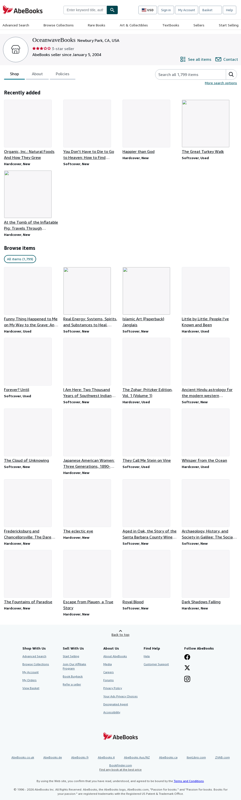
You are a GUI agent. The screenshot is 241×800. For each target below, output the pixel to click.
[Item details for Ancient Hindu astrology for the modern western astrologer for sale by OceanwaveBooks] (209, 368)
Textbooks (170, 25)
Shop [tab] (14, 74)
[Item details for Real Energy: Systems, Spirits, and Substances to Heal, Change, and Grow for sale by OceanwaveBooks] (91, 297)
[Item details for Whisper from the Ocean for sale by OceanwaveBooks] (209, 435)
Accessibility (111, 712)
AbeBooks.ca (168, 757)
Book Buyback (73, 676)
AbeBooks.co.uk (22, 757)
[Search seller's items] (185, 74)
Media (107, 664)
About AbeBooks (115, 656)
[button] (231, 74)
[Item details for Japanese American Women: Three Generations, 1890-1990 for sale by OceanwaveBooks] (91, 438)
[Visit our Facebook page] (187, 657)
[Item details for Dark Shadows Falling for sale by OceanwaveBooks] (209, 577)
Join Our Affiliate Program (74, 666)
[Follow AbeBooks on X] (187, 668)
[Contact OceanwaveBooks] (226, 59)
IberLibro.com (196, 757)
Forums (108, 680)
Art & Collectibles (134, 25)
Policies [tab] (62, 74)
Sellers (198, 25)
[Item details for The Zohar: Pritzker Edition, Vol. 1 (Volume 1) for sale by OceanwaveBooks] (150, 368)
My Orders (29, 680)
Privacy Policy (112, 688)
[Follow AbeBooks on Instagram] (187, 679)
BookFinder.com (120, 767)
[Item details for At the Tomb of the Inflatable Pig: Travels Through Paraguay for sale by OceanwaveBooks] (31, 200)
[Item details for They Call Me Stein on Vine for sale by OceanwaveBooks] (150, 435)
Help (229, 10)
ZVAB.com (222, 757)
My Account (186, 10)
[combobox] (85, 10)
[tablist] (39, 74)
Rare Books (96, 25)
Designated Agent (115, 704)
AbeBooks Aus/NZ (137, 757)
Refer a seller (72, 684)
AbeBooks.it (106, 757)
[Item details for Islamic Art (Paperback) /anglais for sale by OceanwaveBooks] (150, 297)
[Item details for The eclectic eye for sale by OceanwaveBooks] (91, 506)
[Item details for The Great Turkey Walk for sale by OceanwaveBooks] (209, 127)
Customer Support (156, 664)
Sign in (166, 10)
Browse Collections (59, 25)
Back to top (120, 634)
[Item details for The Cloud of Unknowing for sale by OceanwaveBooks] (31, 435)
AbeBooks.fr (80, 757)
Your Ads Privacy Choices (120, 696)
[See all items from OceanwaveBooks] (195, 59)
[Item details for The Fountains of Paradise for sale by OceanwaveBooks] (31, 577)
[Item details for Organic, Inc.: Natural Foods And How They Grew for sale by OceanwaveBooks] (31, 130)
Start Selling (229, 25)
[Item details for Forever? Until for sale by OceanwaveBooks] (31, 365)
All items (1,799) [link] (20, 259)
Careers (108, 672)
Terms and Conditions (189, 781)
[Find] (112, 10)
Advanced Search (15, 25)
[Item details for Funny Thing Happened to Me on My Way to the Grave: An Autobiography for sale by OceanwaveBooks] (31, 297)
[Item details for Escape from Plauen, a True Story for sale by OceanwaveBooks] (91, 580)
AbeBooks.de (52, 757)
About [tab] (37, 74)
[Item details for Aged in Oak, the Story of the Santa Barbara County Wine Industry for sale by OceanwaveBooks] (150, 509)
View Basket (30, 688)
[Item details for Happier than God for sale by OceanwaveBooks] (150, 127)
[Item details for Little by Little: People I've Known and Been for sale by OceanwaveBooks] (209, 297)
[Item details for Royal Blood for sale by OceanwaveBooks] (150, 577)
